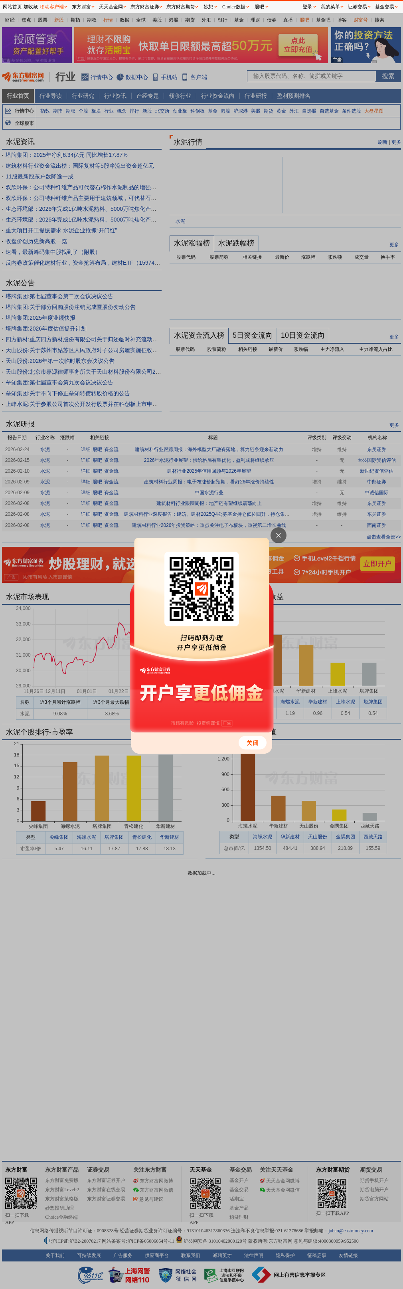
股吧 (259, 7)
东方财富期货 (180, 7)
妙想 (208, 7)
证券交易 (357, 7)
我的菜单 (330, 7)
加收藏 (31, 7)
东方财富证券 (144, 7)
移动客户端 (52, 7)
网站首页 (12, 7)
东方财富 (81, 7)
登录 (307, 7)
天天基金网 (111, 7)
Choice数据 (233, 7)
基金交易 (384, 7)
